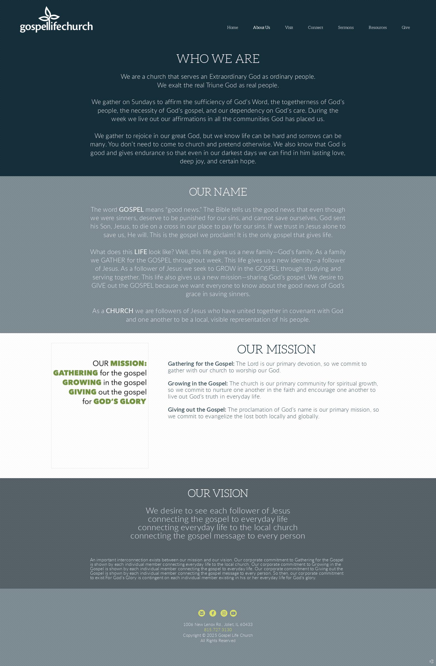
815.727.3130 (218, 630)
